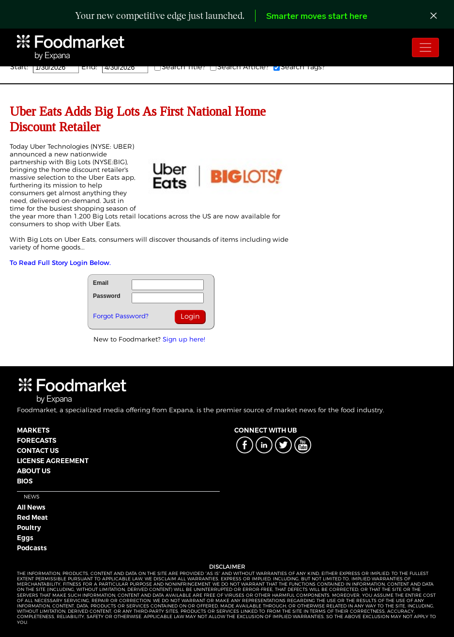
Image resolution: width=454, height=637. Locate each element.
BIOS (24, 481)
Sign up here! (184, 339)
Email (100, 283)
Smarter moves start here (316, 16)
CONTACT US (38, 450)
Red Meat (32, 517)
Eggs (25, 538)
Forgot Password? (121, 316)
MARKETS (33, 430)
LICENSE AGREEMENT (53, 461)
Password (107, 296)
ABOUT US (33, 471)
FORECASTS (36, 440)
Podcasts (32, 548)
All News (31, 507)
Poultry (29, 527)
